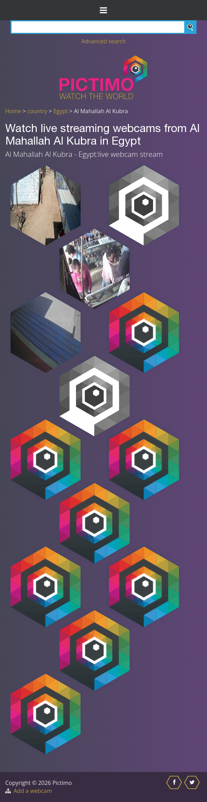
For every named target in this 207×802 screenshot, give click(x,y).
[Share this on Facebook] (175, 787)
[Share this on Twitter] (193, 787)
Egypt (60, 111)
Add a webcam (33, 791)
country (37, 111)
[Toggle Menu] (103, 10)
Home (13, 111)
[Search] (103, 27)
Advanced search (103, 41)
